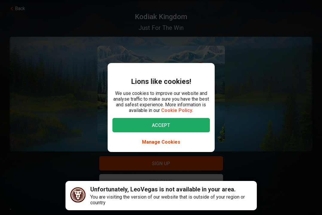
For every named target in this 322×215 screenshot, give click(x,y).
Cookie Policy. (177, 110)
